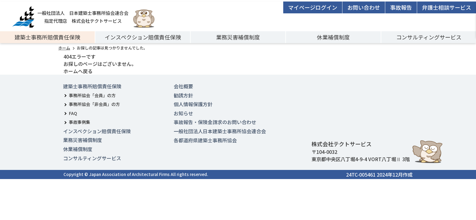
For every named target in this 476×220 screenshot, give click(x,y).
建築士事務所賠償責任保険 (47, 37)
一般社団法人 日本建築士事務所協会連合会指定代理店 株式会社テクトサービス (70, 17)
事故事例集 (79, 122)
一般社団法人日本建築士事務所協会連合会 (220, 131)
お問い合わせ (363, 7)
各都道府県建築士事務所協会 (205, 140)
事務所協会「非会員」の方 (94, 104)
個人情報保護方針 (193, 104)
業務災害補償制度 (238, 37)
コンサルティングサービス (428, 37)
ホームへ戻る (78, 71)
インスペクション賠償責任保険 (143, 37)
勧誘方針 (183, 95)
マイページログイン (312, 7)
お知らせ (183, 113)
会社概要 (183, 86)
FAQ (73, 113)
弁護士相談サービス (446, 7)
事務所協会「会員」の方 (92, 95)
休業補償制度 (333, 37)
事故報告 (401, 7)
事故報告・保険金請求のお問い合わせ (215, 122)
